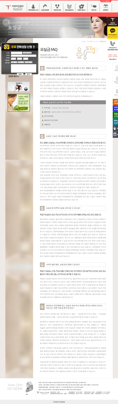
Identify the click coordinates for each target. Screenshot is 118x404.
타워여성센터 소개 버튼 (33, 8)
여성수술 (69, 8)
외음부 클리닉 (81, 8)
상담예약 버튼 (106, 8)
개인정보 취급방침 (59, 402)
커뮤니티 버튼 (93, 8)
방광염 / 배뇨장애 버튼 (57, 8)
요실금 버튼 (45, 8)
